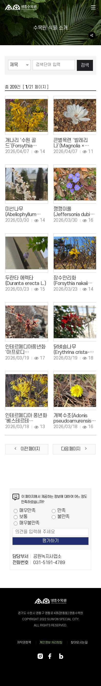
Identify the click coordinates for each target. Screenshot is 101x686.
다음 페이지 (74, 449)
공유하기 (92, 35)
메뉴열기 (93, 8)
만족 (61, 510)
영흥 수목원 (21, 7)
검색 (85, 65)
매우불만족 (29, 523)
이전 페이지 (27, 449)
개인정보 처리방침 (51, 642)
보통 (23, 516)
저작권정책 (24, 642)
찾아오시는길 (79, 642)
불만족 (63, 516)
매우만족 (27, 510)
